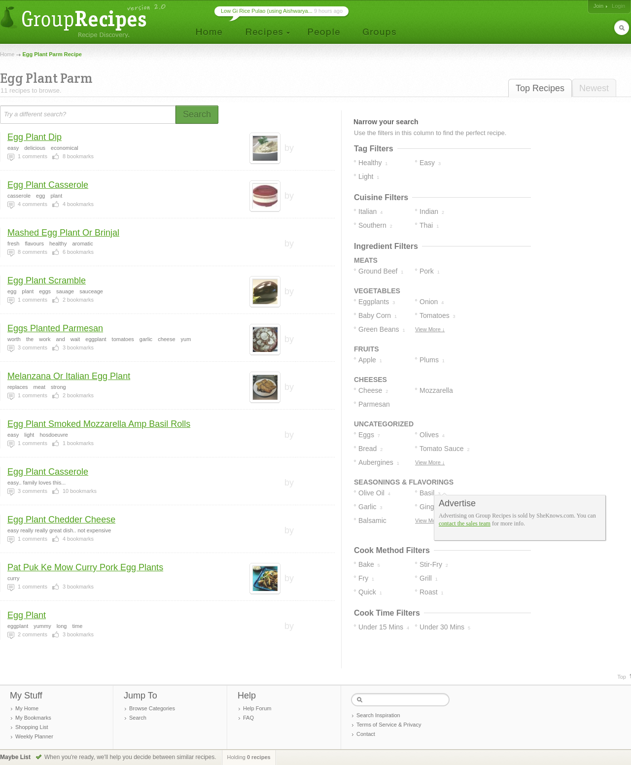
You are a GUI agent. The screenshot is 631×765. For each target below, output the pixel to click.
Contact (365, 734)
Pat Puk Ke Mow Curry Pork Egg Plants (85, 567)
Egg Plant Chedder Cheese (61, 519)
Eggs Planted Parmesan (55, 328)
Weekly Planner (34, 736)
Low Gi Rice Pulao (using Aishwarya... (267, 11)
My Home (26, 708)
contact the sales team (465, 523)
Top (621, 677)
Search (137, 718)
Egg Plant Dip (34, 137)
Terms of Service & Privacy (388, 725)
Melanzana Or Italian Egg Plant (68, 376)
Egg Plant (26, 615)
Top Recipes (540, 88)
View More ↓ (430, 329)
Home (7, 54)
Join (598, 6)
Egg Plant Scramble (46, 280)
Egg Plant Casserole (47, 185)
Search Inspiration (378, 715)
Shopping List (31, 727)
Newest (594, 88)
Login (618, 6)
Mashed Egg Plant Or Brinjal (63, 233)
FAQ (248, 718)
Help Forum (257, 708)
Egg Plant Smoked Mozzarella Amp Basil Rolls (98, 424)
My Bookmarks (33, 718)
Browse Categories (152, 708)
